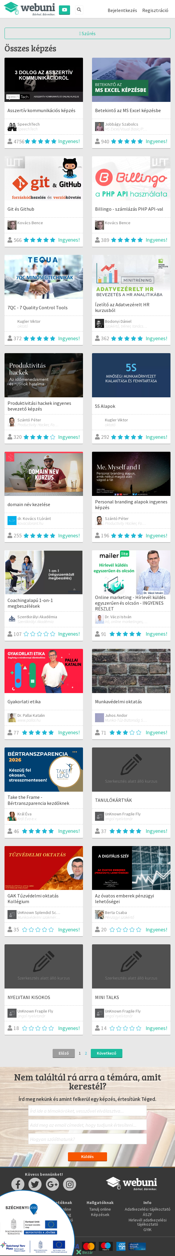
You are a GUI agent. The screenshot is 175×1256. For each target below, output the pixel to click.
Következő (106, 1053)
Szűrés (87, 33)
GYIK (147, 1229)
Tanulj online (100, 1209)
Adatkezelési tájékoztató (147, 1209)
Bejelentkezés (122, 10)
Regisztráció (155, 10)
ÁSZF (147, 1214)
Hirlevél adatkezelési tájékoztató (148, 1222)
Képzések (100, 1214)
